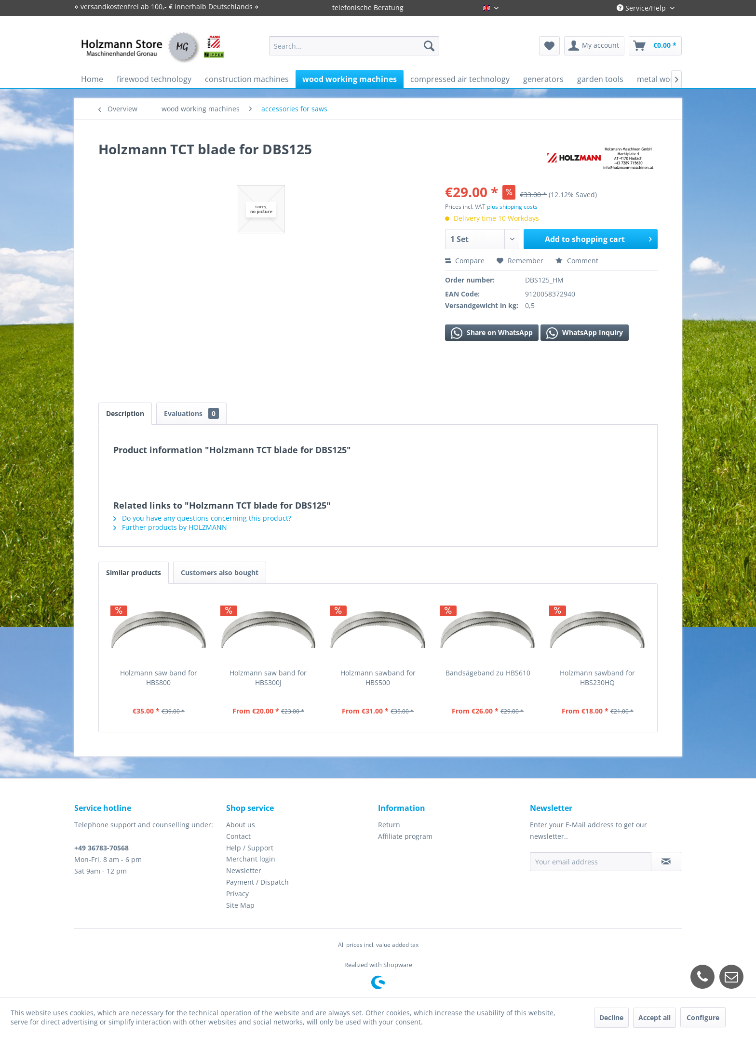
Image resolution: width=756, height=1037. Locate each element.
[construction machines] (247, 79)
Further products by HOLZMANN (170, 527)
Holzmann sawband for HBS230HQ (597, 677)
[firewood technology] (154, 79)
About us (240, 824)
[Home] (92, 79)
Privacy (237, 893)
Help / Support (249, 847)
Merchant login (250, 858)
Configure (703, 1017)
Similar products (133, 572)
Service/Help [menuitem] (642, 8)
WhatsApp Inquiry (584, 333)
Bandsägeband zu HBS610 (488, 672)
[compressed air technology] (460, 79)
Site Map (240, 905)
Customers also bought (219, 572)
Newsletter (243, 870)
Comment (576, 260)
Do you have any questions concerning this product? (202, 518)
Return (389, 824)
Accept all (654, 1017)
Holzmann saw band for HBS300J (268, 677)
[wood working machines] (350, 79)
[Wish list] (549, 45)
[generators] (543, 79)
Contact (238, 836)
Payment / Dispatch (257, 882)
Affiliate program (405, 836)
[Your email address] (590, 861)
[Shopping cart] (655, 45)
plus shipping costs (512, 206)
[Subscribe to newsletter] (666, 861)
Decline (611, 1017)
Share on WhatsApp (492, 333)
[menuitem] (354, 45)
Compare (465, 260)
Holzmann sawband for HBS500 (378, 677)
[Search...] (354, 45)
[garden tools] (600, 79)
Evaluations (191, 413)
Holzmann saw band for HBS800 (158, 677)
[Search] (429, 45)
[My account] (594, 45)
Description (125, 413)
